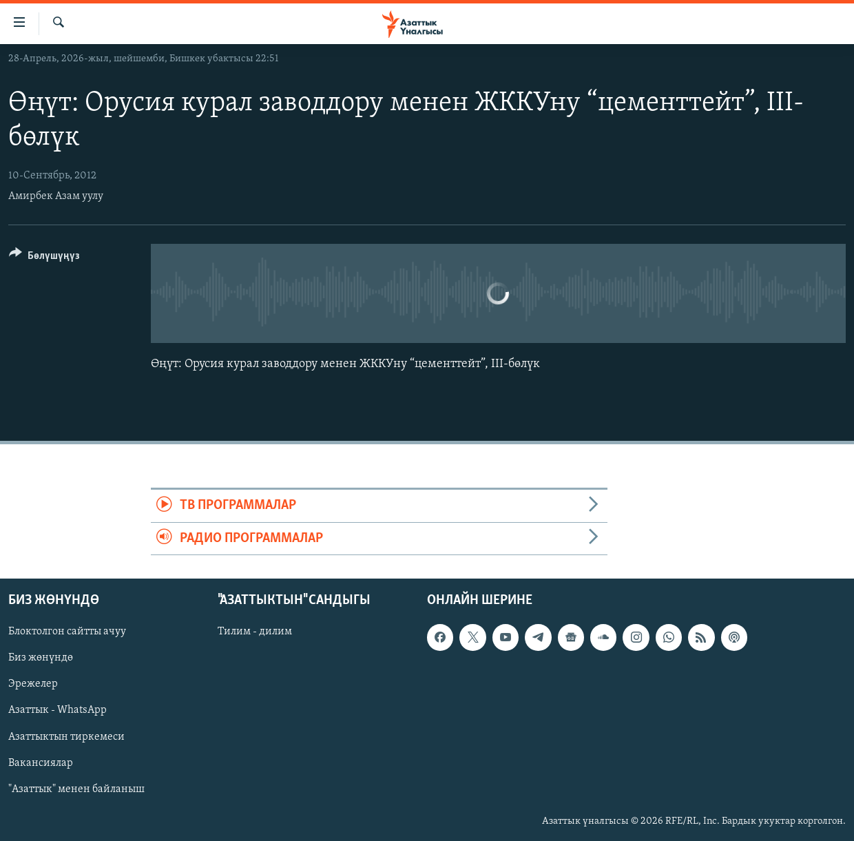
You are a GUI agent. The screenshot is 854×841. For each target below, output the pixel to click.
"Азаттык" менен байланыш (76, 789)
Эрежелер (33, 684)
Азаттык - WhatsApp (57, 710)
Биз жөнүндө (40, 657)
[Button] (44, 258)
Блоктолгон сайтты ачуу (67, 631)
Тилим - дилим (255, 631)
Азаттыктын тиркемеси (66, 737)
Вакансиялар (40, 763)
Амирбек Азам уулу (55, 196)
